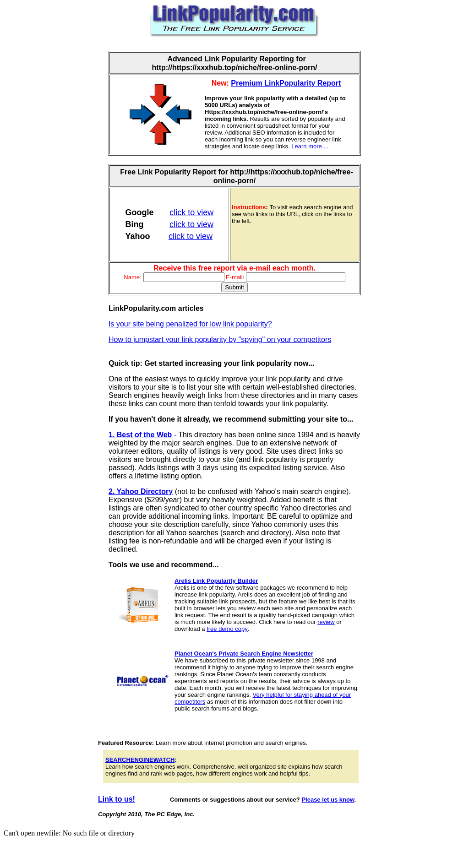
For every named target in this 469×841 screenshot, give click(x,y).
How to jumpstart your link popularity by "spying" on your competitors (220, 339)
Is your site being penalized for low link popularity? (190, 324)
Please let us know (327, 799)
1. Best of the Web (140, 435)
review (326, 622)
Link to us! (116, 799)
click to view (191, 212)
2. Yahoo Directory (141, 491)
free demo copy (227, 628)
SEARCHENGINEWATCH (140, 759)
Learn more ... (309, 146)
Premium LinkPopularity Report (286, 83)
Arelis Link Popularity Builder (216, 580)
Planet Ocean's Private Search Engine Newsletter (244, 653)
